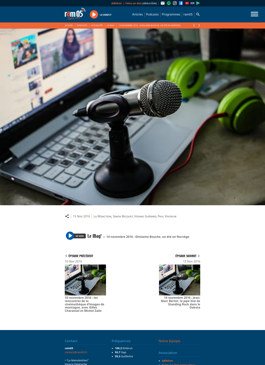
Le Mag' (111, 25)
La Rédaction (102, 216)
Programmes (171, 14)
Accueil (69, 25)
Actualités (97, 25)
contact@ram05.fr (76, 352)
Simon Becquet (123, 216)
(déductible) (141, 3)
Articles (137, 14)
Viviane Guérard (145, 216)
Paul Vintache (167, 216)
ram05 (188, 14)
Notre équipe (169, 340)
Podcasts (152, 14)
